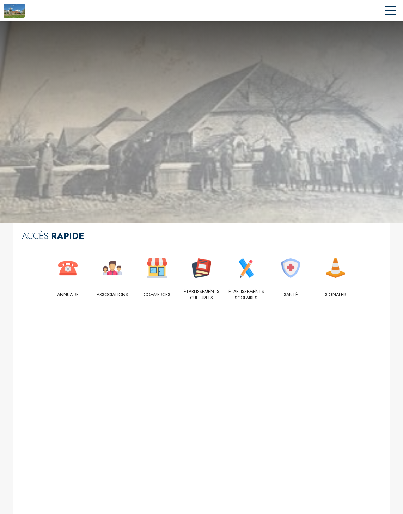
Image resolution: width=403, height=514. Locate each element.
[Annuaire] (67, 295)
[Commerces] (157, 295)
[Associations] (112, 295)
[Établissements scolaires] (246, 294)
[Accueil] (14, 11)
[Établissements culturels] (201, 294)
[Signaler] (335, 295)
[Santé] (290, 295)
